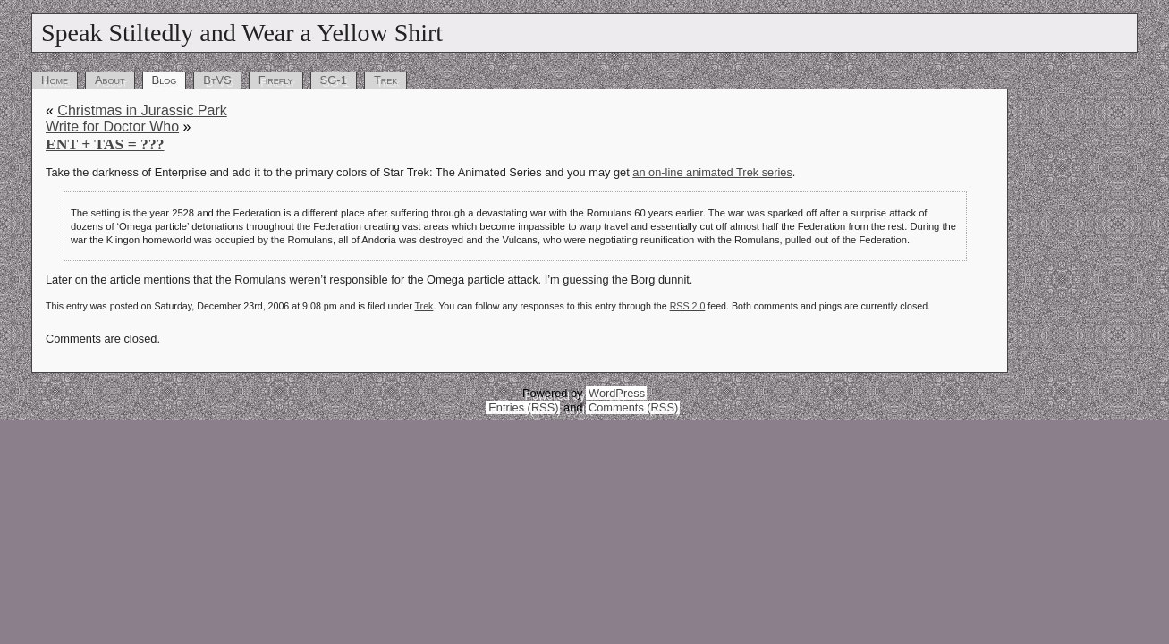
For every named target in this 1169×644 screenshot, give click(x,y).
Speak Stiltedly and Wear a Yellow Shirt (242, 33)
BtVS (217, 80)
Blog (164, 80)
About (110, 80)
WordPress (617, 393)
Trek (385, 80)
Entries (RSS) (523, 407)
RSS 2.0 (688, 306)
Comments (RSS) (633, 407)
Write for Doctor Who (112, 126)
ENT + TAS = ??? (105, 144)
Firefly (275, 80)
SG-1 (333, 80)
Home (54, 80)
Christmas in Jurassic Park (141, 110)
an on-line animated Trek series (712, 172)
